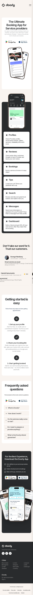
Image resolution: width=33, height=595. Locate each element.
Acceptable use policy (26, 590)
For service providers (7, 577)
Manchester (5, 563)
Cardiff (4, 566)
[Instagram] (10, 553)
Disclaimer (22, 592)
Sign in (3, 579)
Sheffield (4, 568)
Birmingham (5, 564)
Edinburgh (27, 566)
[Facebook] (6, 553)
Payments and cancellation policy (14, 592)
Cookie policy (19, 590)
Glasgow (15, 564)
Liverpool (26, 563)
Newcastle (16, 566)
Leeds (25, 564)
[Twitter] (3, 553)
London (15, 563)
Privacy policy (13, 590)
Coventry (15, 568)
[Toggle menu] (30, 5)
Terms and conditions (6, 590)
